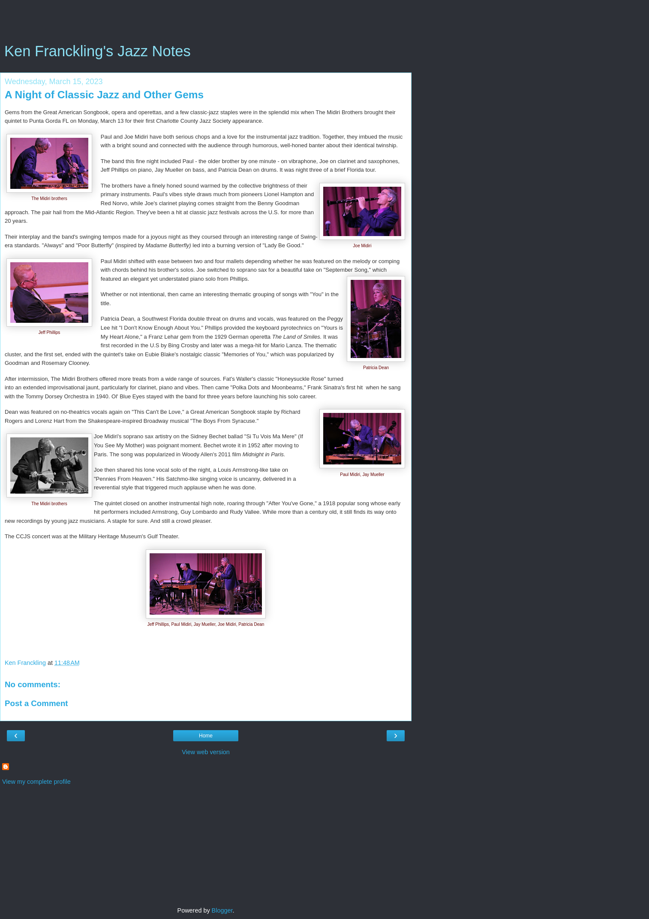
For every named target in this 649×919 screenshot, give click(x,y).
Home (206, 736)
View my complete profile (36, 781)
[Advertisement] (205, 23)
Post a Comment (36, 703)
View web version (206, 752)
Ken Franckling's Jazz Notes (97, 51)
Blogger (222, 910)
